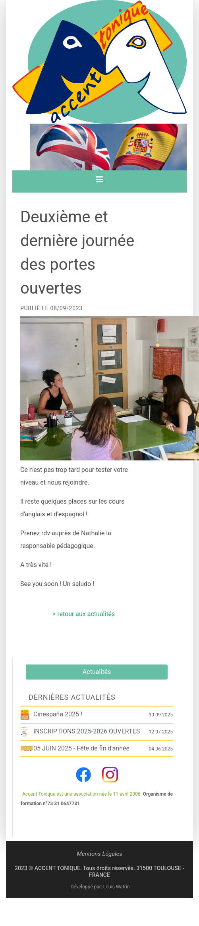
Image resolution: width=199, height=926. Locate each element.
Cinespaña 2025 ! (57, 714)
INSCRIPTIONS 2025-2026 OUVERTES (86, 731)
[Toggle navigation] (100, 181)
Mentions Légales (99, 853)
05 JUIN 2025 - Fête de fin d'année (81, 748)
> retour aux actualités (83, 614)
